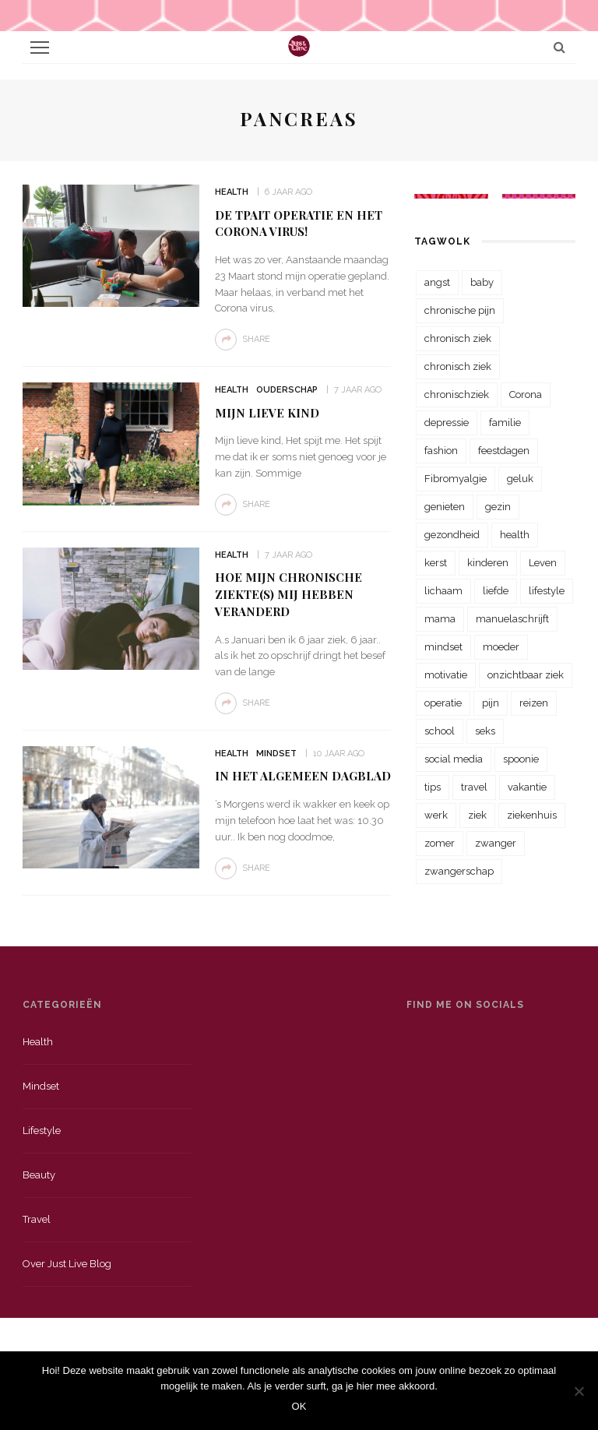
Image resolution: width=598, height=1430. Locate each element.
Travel (37, 1219)
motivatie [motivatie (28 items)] (445, 675)
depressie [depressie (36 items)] (446, 422)
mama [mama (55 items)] (440, 619)
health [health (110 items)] (514, 535)
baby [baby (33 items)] (482, 282)
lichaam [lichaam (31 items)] (443, 591)
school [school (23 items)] (439, 731)
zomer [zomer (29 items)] (439, 843)
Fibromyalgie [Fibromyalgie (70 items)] (455, 478)
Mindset (276, 753)
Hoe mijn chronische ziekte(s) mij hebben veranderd (288, 594)
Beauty (39, 1175)
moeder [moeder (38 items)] (501, 647)
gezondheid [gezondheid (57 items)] (452, 535)
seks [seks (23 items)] (485, 731)
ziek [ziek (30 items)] (477, 815)
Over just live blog (67, 1264)
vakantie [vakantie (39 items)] (527, 787)
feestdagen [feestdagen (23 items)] (503, 450)
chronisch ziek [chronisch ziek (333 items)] (457, 338)
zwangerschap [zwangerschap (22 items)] (459, 871)
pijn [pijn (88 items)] (490, 703)
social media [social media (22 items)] (453, 759)
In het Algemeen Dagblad (303, 776)
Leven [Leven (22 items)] (543, 563)
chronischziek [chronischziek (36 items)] (456, 394)
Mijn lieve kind (267, 413)
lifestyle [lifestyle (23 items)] (547, 591)
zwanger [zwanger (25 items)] (495, 843)
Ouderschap (287, 390)
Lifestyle (42, 1130)
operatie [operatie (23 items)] (443, 703)
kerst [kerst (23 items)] (435, 563)
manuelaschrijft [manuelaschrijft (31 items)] (512, 619)
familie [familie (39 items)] (505, 422)
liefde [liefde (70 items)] (495, 591)
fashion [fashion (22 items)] (441, 450)
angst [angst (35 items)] (437, 282)
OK (299, 1406)
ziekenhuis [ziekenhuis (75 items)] (532, 815)
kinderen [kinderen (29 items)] (487, 563)
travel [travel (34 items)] (474, 787)
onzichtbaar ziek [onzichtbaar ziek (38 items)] (525, 675)
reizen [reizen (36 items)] (533, 703)
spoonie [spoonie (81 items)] (521, 759)
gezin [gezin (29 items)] (498, 506)
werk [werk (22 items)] (436, 815)
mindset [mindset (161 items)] (443, 647)
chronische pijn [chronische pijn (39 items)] (459, 310)
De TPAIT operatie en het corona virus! (298, 223)
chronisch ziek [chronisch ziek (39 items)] (457, 366)
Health (231, 192)
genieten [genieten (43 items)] (444, 506)
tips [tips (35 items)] (432, 787)
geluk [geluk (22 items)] (520, 478)
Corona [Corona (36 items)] (525, 394)
